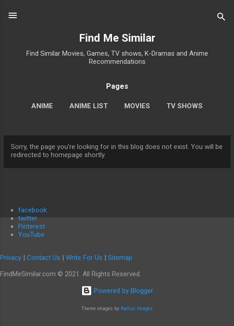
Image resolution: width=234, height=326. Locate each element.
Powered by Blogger (117, 291)
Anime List (88, 106)
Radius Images (137, 309)
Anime (42, 106)
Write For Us (84, 258)
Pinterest (31, 226)
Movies (137, 106)
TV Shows (184, 106)
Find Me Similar (117, 38)
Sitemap (120, 258)
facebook (32, 210)
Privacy (10, 258)
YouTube (31, 234)
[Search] (221, 18)
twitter (27, 218)
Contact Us (43, 258)
